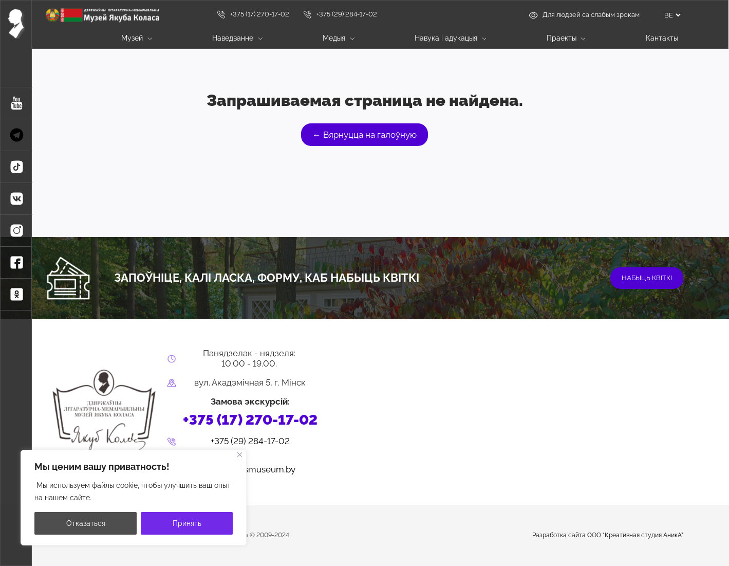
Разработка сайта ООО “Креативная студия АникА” (607, 535)
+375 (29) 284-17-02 (340, 14)
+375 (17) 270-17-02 (252, 14)
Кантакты (662, 38)
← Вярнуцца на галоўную (364, 135)
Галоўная (55, 38)
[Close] (239, 454)
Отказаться (85, 523)
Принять (187, 523)
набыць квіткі (647, 277)
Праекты (566, 38)
